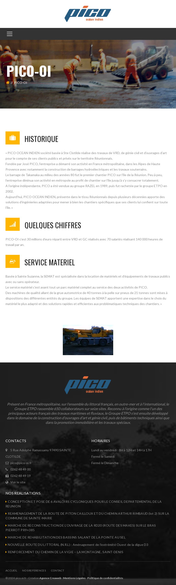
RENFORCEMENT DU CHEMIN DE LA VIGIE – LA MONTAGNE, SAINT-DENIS (65, 552)
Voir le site (17, 482)
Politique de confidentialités (105, 578)
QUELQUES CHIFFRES (53, 225)
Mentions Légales (74, 578)
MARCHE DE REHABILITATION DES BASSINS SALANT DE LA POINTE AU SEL (67, 537)
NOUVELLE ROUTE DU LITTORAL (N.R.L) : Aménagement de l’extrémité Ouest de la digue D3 (78, 545)
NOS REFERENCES (34, 570)
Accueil (11, 570)
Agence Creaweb (50, 578)
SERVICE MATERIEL (50, 262)
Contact (57, 570)
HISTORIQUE (41, 138)
